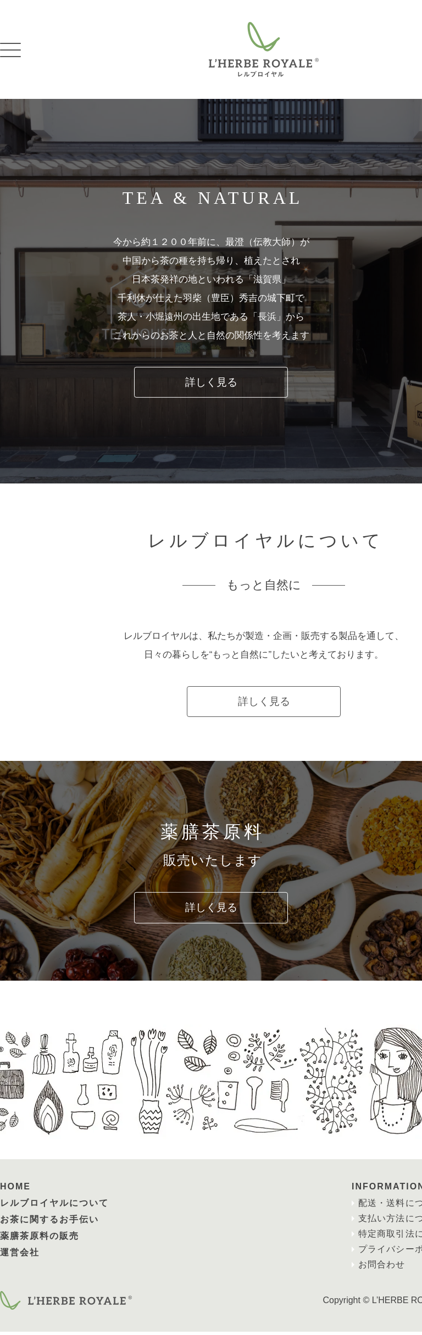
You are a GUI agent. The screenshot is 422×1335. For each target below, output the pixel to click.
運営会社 (20, 1255)
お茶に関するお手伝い (49, 1222)
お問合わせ (380, 1267)
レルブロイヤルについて (54, 1206)
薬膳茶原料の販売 (39, 1239)
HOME (15, 1189)
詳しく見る (211, 382)
